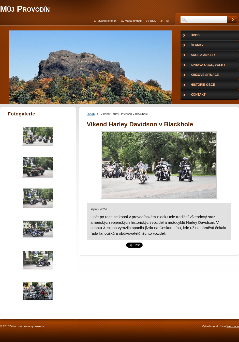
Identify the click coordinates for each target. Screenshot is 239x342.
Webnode (233, 326)
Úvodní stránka (107, 20)
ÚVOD (91, 113)
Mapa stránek (133, 20)
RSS (153, 20)
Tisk (166, 20)
